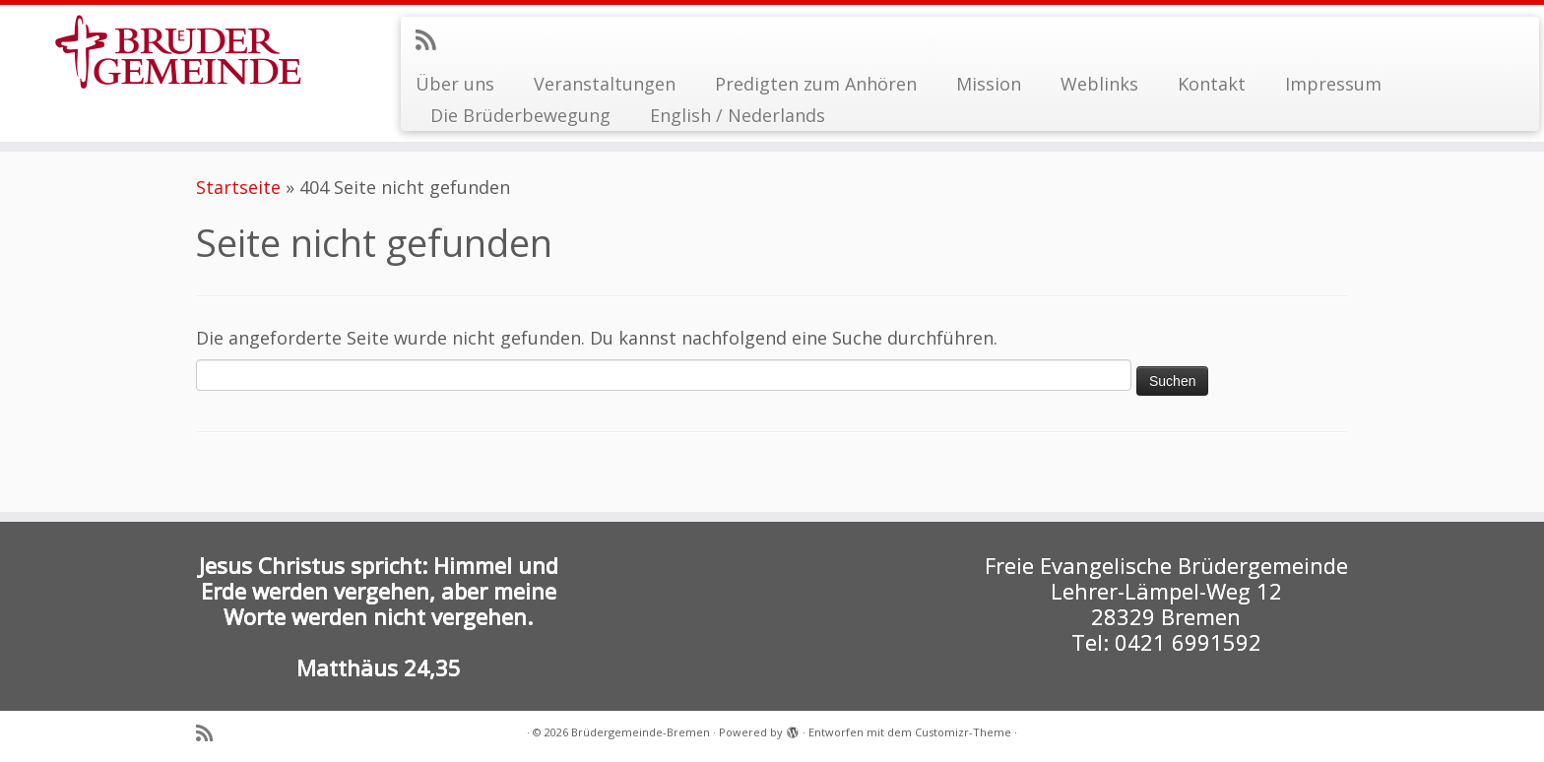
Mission (988, 83)
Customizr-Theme (963, 732)
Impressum (1333, 83)
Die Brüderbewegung (520, 115)
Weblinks (1099, 83)
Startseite (238, 187)
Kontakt (1212, 83)
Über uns (455, 83)
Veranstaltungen (605, 83)
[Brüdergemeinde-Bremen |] (178, 52)
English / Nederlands (737, 115)
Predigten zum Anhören (816, 83)
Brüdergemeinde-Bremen (640, 732)
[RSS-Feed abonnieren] (432, 39)
